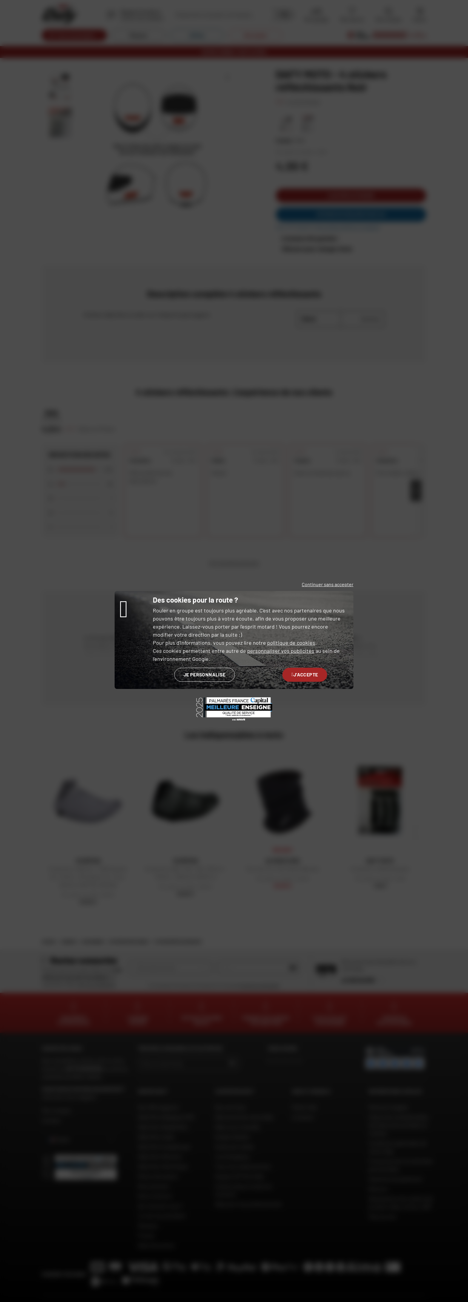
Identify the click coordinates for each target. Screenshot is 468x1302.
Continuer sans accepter (327, 584)
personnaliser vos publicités (280, 650)
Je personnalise (205, 674)
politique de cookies (291, 642)
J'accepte (305, 674)
